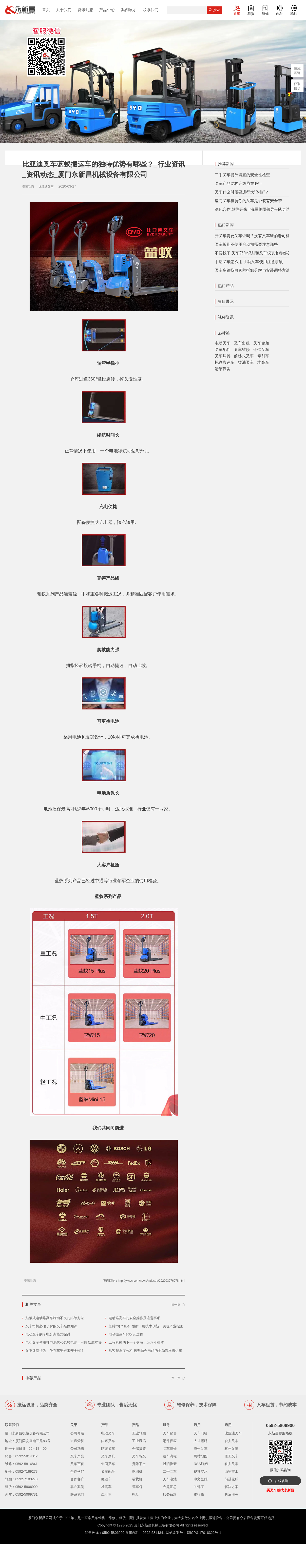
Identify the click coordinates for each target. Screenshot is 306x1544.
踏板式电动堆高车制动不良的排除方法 (54, 1318)
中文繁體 (201, 1479)
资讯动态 (85, 10)
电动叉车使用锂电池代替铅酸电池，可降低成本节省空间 (68, 1342)
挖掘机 (137, 1471)
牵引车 (263, 356)
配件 (279, 14)
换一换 (175, 1304)
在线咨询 (281, 1481)
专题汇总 (170, 1487)
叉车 (236, 14)
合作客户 (77, 1479)
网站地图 (201, 1456)
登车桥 (137, 1487)
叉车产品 (77, 1456)
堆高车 (263, 362)
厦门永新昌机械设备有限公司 (156, 1525)
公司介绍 (77, 1433)
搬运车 (106, 1479)
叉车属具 (222, 356)
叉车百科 (77, 1464)
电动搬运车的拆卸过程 (126, 1334)
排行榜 (199, 1494)
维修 (265, 14)
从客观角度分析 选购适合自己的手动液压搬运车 (145, 1351)
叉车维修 (242, 349)
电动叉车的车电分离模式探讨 (47, 1334)
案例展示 (129, 10)
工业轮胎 (139, 1433)
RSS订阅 (201, 1464)
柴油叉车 (246, 362)
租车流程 (170, 1456)
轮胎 (293, 14)
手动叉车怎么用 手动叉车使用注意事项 (249, 262)
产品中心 (107, 10)
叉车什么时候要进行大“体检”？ (242, 192)
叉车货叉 (139, 1456)
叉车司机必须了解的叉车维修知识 (51, 1326)
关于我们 (64, 10)
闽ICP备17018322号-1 (204, 1533)
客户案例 (77, 1487)
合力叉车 (231, 1441)
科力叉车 (231, 1464)
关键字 (199, 1487)
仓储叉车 (261, 349)
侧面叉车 (108, 1464)
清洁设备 (222, 369)
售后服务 (231, 1494)
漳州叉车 (201, 1448)
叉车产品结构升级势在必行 (238, 183)
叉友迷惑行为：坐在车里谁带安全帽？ (54, 1351)
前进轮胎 (231, 1479)
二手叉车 (170, 1471)
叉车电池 (170, 1479)
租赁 (251, 14)
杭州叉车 (231, 1448)
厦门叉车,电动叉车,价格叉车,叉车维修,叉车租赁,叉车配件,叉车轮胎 (20, 10)
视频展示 (201, 1471)
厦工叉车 (231, 1456)
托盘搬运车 (224, 362)
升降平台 (139, 1464)
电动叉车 (222, 343)
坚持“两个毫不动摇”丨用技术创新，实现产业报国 (146, 1326)
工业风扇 (139, 1441)
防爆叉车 (108, 1448)
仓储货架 (139, 1448)
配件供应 (170, 1441)
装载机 (137, 1479)
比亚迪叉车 (233, 1433)
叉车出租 (242, 343)
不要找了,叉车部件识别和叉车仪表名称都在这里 (257, 253)
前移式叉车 (244, 356)
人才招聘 (201, 1441)
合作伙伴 (77, 1471)
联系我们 (150, 10)
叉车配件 (222, 349)
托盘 (135, 1494)
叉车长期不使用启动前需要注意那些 (246, 244)
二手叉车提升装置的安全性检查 (242, 175)
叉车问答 (201, 1433)
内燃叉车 (108, 1441)
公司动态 (77, 1448)
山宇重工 (231, 1471)
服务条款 (170, 1494)
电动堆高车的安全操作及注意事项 (134, 1318)
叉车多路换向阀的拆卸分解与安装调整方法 (252, 270)
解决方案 (231, 1487)
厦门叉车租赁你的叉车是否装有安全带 (248, 201)
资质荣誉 (77, 1441)
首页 (46, 10)
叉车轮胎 (261, 343)
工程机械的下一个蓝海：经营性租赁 (136, 1342)
